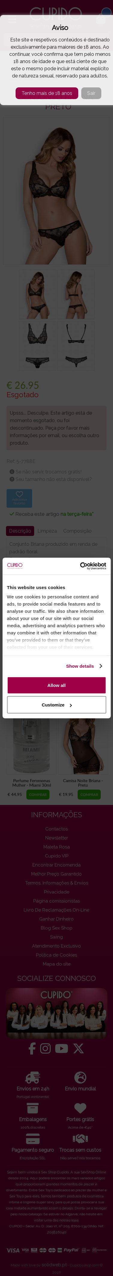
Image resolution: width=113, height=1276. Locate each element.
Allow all (56, 685)
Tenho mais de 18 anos (47, 93)
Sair (91, 93)
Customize (57, 704)
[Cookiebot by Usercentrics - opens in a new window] (80, 566)
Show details (80, 666)
